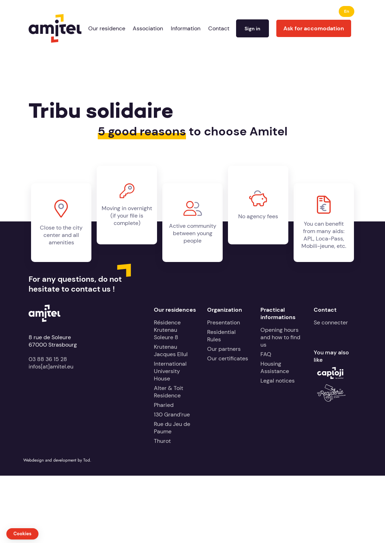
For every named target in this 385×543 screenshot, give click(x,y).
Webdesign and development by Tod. (57, 460)
